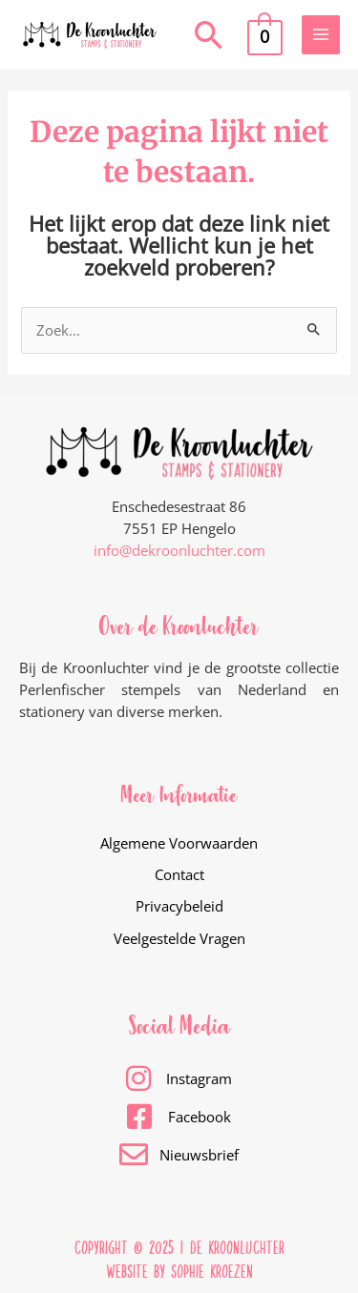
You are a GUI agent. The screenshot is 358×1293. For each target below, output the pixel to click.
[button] (209, 34)
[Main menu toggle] (321, 34)
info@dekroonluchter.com (179, 550)
